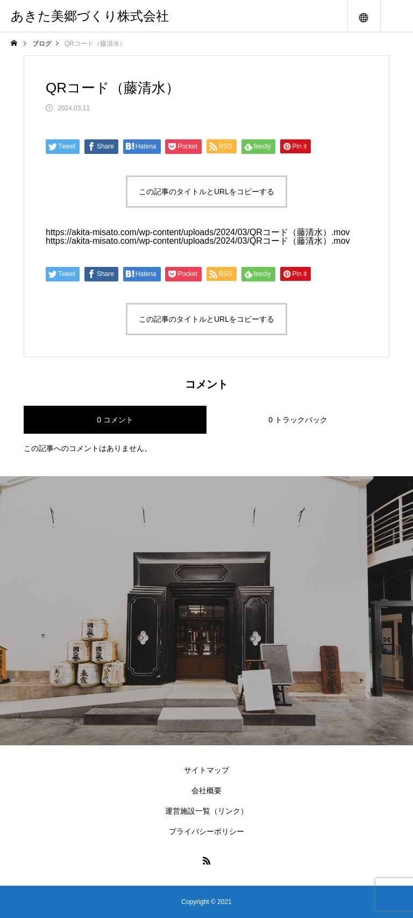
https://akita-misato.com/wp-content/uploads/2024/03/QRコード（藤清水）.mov (198, 232)
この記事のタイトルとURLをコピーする (206, 191)
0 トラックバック (297, 419)
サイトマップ (206, 770)
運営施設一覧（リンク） (206, 811)
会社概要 (206, 790)
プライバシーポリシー (206, 831)
